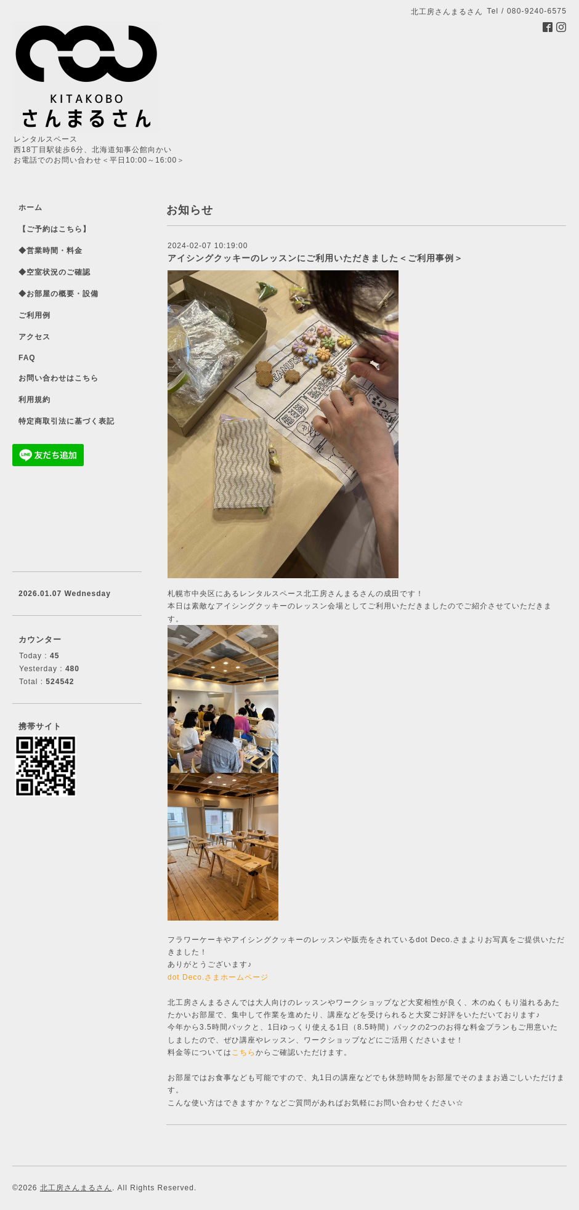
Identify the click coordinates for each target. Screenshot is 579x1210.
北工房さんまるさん (76, 1188)
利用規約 (34, 399)
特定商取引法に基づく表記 (66, 421)
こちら (244, 1052)
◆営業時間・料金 (50, 250)
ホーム (30, 207)
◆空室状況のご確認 (54, 272)
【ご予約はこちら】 (54, 229)
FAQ (27, 357)
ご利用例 (34, 315)
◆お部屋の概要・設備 (58, 293)
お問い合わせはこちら (58, 378)
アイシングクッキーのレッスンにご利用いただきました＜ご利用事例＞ (315, 258)
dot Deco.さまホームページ (218, 977)
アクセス (34, 337)
